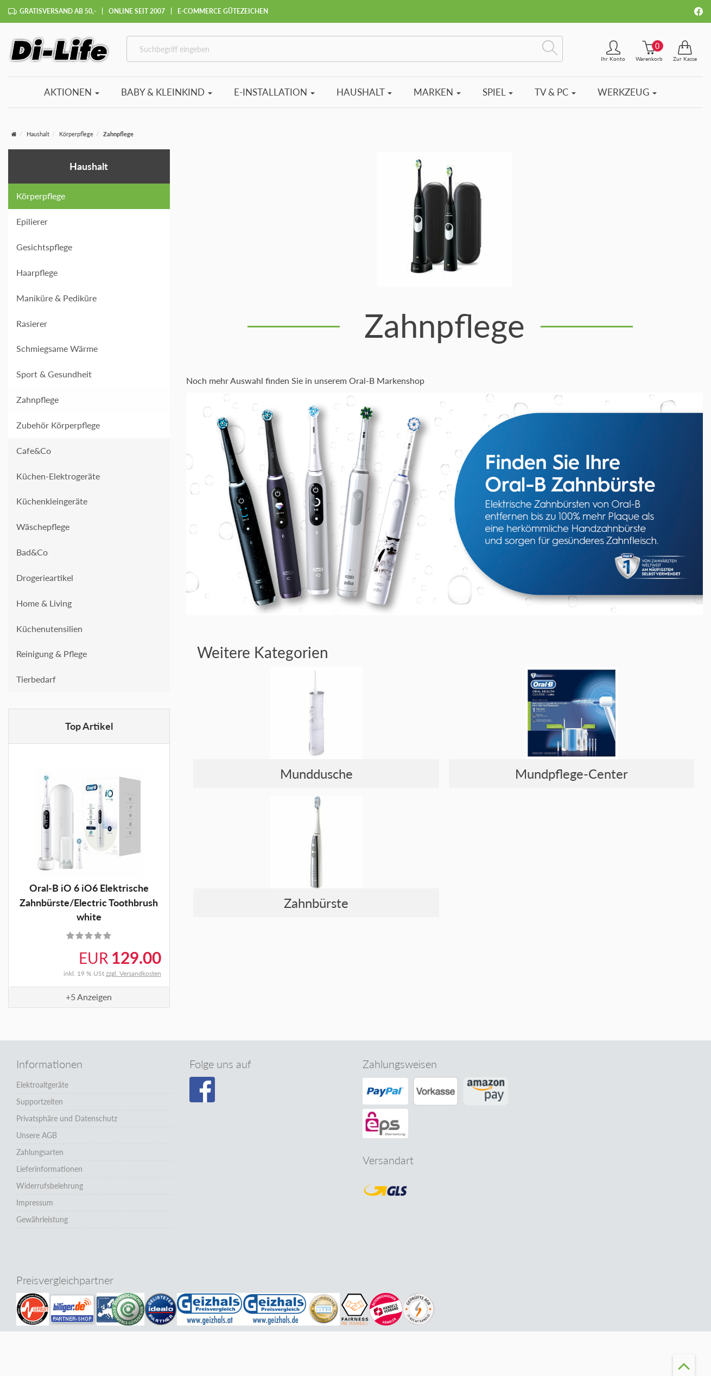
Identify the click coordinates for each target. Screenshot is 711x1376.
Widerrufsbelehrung (49, 1185)
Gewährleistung (42, 1219)
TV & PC (555, 92)
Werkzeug (627, 92)
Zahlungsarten (40, 1152)
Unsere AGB (36, 1135)
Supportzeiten (39, 1101)
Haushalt (364, 92)
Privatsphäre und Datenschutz (66, 1118)
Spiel (498, 92)
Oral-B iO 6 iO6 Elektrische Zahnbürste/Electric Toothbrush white (89, 902)
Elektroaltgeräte (42, 1084)
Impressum (34, 1202)
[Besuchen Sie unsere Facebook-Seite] (202, 1090)
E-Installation (274, 92)
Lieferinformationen (49, 1168)
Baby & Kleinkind (166, 92)
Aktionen (71, 92)
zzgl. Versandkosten (133, 973)
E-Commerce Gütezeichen (222, 11)
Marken (437, 92)
